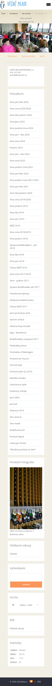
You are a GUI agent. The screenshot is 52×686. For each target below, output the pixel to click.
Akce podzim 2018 (19, 238)
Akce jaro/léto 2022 (19, 173)
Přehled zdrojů (17, 628)
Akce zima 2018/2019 (20, 232)
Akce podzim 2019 (19, 206)
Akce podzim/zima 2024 (21, 128)
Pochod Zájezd (17, 436)
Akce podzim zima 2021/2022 (24, 180)
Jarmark (13, 404)
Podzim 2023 (16, 147)
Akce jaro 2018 (17, 261)
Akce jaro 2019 (17, 219)
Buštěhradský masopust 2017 (24, 339)
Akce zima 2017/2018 (20, 274)
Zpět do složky (28, 56)
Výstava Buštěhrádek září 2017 (24, 287)
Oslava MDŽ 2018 (18, 267)
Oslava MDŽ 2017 (18, 306)
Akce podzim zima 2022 (21, 167)
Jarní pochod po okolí (20, 313)
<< (14, 605)
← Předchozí (11, 56)
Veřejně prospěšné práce (21, 300)
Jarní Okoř (15, 397)
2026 (30, 605)
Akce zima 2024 (17, 141)
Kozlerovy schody (18, 391)
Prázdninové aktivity (19, 293)
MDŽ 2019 (15, 225)
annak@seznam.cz (18, 75)
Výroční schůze (17, 319)
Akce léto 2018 (17, 254)
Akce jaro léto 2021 (19, 186)
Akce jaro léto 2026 (19, 102)
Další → (43, 56)
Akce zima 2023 (17, 160)
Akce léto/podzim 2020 (21, 193)
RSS (39, 681)
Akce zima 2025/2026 (20, 108)
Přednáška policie (18, 345)
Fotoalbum (14, 13)
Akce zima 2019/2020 (20, 199)
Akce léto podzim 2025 (21, 115)
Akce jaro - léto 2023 (20, 154)
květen (23, 605)
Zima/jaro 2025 (17, 121)
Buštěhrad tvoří (17, 430)
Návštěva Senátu (18, 378)
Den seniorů (26, 13)
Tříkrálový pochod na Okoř (22, 449)
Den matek (15, 423)
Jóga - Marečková (18, 332)
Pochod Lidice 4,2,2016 (21, 371)
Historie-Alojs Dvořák (20, 326)
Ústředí (13, 553)
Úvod (3, 13)
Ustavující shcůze (18, 443)
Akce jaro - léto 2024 (20, 134)
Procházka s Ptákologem (21, 352)
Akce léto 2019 (17, 212)
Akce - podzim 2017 (19, 280)
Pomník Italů (16, 365)
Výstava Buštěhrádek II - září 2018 (23, 246)
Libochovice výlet (18, 384)
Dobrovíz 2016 (17, 410)
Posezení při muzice (19, 358)
